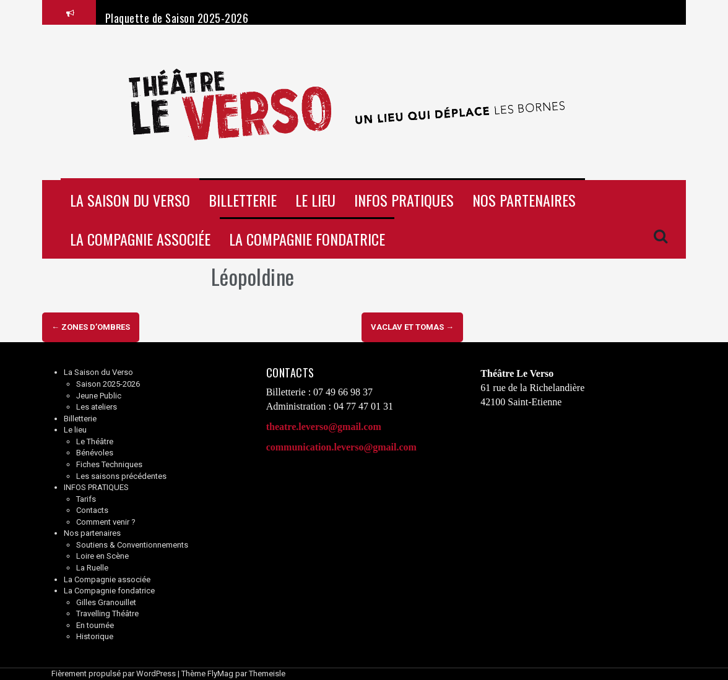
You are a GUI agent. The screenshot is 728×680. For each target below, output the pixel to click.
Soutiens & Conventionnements (132, 544)
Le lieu (315, 199)
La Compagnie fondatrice (307, 238)
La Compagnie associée (140, 238)
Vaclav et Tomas (412, 327)
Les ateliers (96, 406)
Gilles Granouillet (106, 602)
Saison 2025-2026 (108, 384)
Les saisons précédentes (121, 476)
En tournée (95, 625)
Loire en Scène (102, 556)
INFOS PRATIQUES (404, 199)
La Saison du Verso (130, 199)
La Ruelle (92, 567)
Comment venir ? (106, 522)
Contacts (92, 510)
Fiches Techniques (109, 464)
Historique (94, 636)
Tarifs (86, 499)
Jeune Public (98, 395)
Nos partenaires (524, 199)
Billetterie (243, 199)
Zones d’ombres (90, 327)
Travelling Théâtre (107, 613)
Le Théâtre (94, 441)
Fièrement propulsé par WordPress (113, 673)
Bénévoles (94, 452)
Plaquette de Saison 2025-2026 (177, 18)
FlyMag (220, 673)
